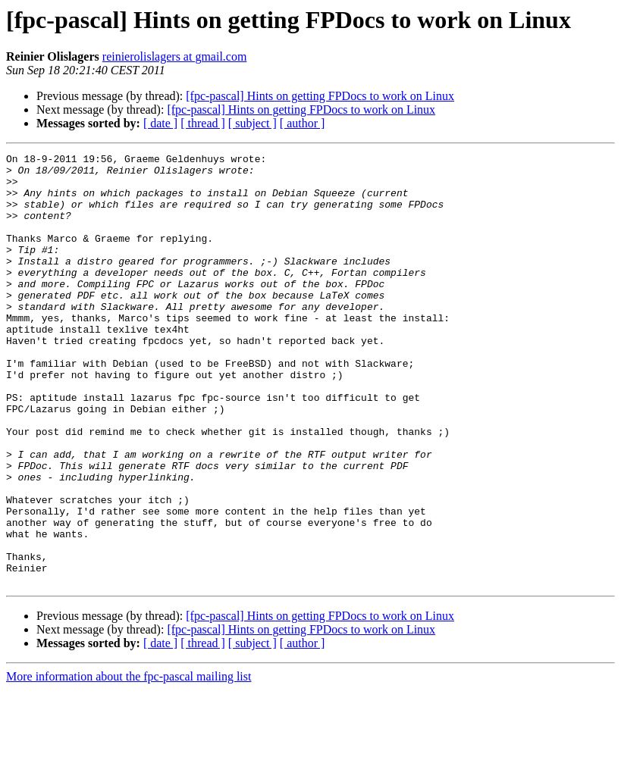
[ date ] (160, 123)
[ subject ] (252, 123)
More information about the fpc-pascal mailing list (128, 762)
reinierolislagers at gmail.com (174, 56)
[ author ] (302, 123)
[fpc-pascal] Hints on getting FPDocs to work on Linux (320, 95)
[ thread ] (202, 123)
